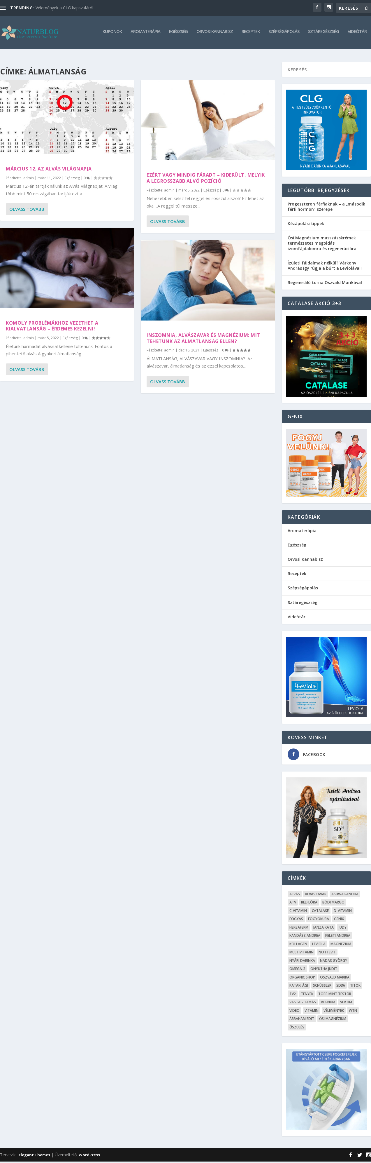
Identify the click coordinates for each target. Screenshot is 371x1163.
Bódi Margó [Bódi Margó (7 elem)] (333, 903)
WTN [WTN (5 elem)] (353, 1011)
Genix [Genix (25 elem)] (339, 920)
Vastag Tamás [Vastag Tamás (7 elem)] (302, 1003)
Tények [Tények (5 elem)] (307, 995)
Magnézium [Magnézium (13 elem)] (340, 945)
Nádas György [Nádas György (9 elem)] (333, 962)
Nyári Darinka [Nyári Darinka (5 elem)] (302, 962)
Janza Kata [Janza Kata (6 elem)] (323, 928)
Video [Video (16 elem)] (294, 1011)
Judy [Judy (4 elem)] (343, 928)
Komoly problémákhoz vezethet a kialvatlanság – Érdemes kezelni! (52, 327)
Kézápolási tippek (306, 225)
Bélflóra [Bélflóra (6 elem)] (309, 903)
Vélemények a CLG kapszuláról (64, 8)
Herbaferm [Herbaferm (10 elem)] (298, 928)
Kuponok (112, 33)
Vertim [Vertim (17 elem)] (346, 1003)
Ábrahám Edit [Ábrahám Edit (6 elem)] (301, 1020)
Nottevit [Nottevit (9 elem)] (327, 953)
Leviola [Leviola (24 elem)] (319, 945)
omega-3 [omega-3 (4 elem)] (297, 970)
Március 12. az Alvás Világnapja (49, 170)
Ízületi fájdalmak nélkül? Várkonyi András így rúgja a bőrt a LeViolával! (325, 267)
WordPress (89, 1156)
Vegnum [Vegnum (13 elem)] (328, 1003)
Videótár (357, 33)
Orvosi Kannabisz (214, 33)
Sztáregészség (323, 33)
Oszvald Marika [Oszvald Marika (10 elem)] (334, 978)
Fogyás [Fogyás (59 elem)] (296, 920)
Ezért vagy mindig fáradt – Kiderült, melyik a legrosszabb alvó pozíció (206, 179)
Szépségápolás (283, 33)
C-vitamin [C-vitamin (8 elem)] (298, 912)
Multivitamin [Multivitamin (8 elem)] (301, 953)
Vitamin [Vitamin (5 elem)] (312, 1011)
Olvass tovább (26, 210)
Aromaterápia (145, 33)
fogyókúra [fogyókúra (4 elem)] (318, 920)
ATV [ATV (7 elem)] (292, 903)
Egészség (178, 33)
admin (28, 179)
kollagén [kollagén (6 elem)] (298, 945)
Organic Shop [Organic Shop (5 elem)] (302, 978)
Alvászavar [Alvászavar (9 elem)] (315, 895)
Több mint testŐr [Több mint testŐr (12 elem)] (334, 995)
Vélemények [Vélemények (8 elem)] (333, 1011)
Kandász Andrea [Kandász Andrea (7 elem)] (304, 936)
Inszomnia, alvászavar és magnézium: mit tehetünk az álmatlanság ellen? (203, 339)
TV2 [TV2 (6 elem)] (292, 995)
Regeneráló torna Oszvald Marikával (325, 284)
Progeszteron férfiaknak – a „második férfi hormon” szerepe (326, 208)
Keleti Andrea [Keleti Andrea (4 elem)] (337, 936)
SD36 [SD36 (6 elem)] (340, 986)
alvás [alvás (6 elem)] (294, 895)
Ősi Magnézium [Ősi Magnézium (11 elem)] (332, 1020)
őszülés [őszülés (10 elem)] (296, 1028)
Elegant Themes (34, 1156)
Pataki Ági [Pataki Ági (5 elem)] (298, 986)
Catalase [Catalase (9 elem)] (320, 912)
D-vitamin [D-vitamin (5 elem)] (343, 912)
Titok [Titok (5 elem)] (355, 986)
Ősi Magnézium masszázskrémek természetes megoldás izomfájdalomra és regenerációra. (323, 244)
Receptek (251, 33)
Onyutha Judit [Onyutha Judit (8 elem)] (323, 970)
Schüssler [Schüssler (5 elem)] (322, 986)
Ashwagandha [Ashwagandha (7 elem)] (344, 895)
